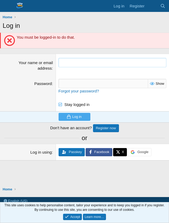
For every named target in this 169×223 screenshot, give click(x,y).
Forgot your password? (79, 91)
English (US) (16, 201)
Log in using (41, 152)
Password (43, 83)
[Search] (163, 6)
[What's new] (152, 6)
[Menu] (7, 6)
